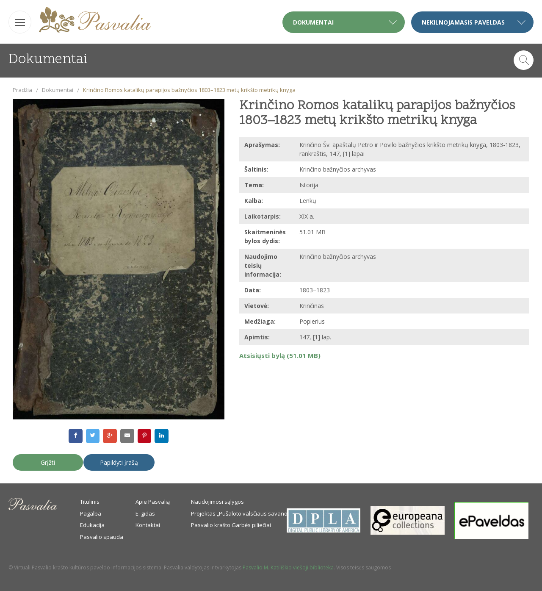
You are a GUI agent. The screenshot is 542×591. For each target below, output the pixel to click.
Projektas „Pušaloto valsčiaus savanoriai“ (244, 513)
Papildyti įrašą (119, 462)
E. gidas (145, 513)
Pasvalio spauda (101, 537)
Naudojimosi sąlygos (217, 501)
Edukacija (92, 525)
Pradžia (22, 90)
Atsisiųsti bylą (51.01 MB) (280, 355)
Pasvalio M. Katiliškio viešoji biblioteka (288, 567)
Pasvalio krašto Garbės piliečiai (231, 525)
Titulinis (90, 501)
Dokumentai (57, 90)
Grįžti (48, 462)
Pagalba (90, 513)
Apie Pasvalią (153, 501)
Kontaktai (148, 525)
